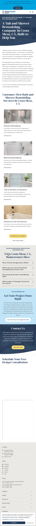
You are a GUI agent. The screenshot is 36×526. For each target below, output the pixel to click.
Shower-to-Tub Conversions (15, 222)
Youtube (6, 468)
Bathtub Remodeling (12, 158)
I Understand (14, 522)
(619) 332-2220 (7, 456)
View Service (7, 135)
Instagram (6, 466)
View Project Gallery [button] (18, 240)
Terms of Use (13, 517)
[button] (30, 12)
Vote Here (18, 8)
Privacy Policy (6, 517)
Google (6, 472)
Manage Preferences (30, 522)
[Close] (34, 2)
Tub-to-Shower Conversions (15, 190)
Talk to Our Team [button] (18, 347)
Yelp (5, 474)
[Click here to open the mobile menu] (33, 12)
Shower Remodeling (12, 126)
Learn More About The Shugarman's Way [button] (18, 319)
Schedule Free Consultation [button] (18, 236)
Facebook (6, 464)
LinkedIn (6, 470)
